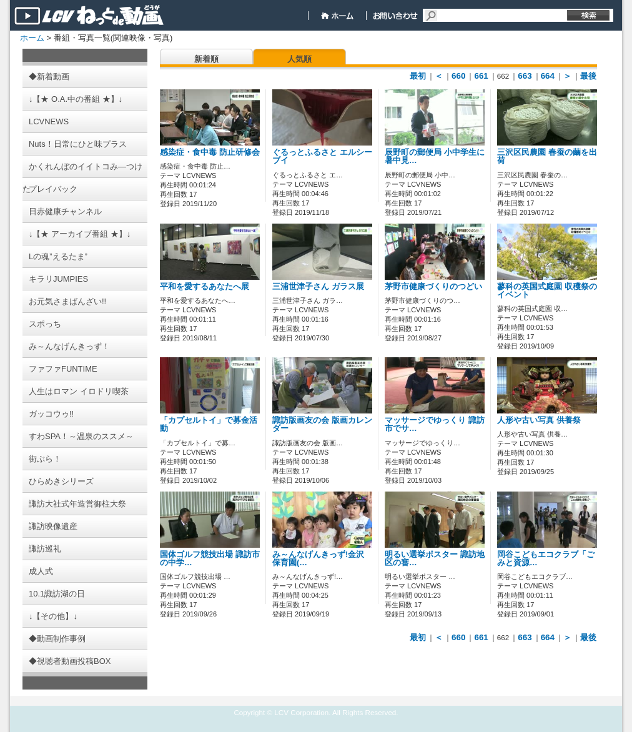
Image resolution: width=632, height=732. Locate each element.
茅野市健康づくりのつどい (433, 286)
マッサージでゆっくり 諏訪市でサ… (435, 424)
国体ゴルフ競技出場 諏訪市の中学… (210, 558)
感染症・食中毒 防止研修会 (210, 152)
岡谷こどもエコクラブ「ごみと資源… (546, 558)
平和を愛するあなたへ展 (204, 286)
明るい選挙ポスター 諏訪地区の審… (435, 558)
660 (458, 76)
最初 (418, 76)
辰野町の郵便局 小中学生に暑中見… (435, 156)
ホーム (32, 37)
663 (524, 76)
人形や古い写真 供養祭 (539, 420)
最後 (588, 76)
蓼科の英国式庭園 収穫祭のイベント (547, 290)
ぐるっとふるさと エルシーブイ (322, 156)
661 (481, 76)
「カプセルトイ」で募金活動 (208, 424)
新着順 (206, 59)
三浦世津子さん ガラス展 (318, 286)
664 (548, 76)
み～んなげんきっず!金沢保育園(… (318, 558)
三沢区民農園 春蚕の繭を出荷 (547, 156)
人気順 (299, 59)
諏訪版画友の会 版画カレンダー (322, 424)
